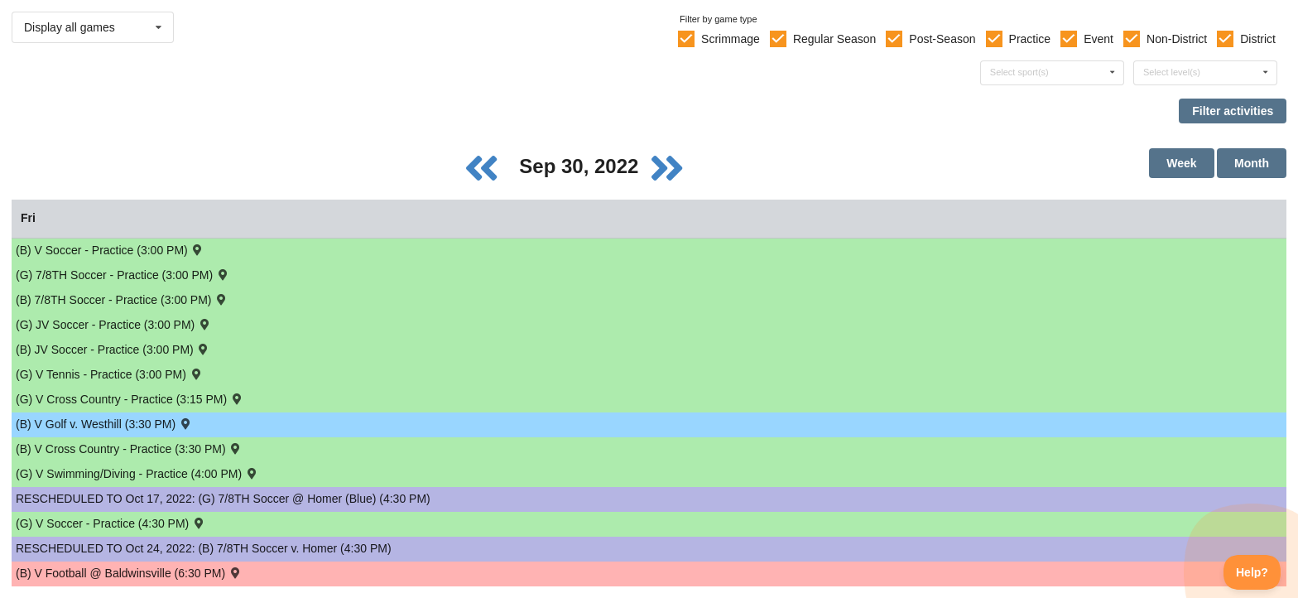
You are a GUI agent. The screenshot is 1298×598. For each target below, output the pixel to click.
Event (1098, 39)
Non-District (1177, 39)
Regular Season (834, 39)
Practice (1030, 39)
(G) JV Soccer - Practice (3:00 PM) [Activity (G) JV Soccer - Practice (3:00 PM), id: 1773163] (114, 324)
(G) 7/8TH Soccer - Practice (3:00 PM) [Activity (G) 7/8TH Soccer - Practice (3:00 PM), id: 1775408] (122, 275)
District (1258, 39)
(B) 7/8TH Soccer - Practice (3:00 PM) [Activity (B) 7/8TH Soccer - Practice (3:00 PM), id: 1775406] (122, 299)
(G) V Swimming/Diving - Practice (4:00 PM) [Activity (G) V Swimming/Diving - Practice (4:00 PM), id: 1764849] (137, 473)
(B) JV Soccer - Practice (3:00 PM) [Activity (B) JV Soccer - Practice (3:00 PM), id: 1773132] (113, 349)
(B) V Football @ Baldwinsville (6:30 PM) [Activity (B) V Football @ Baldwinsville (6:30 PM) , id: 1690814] (129, 573)
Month (1251, 163)
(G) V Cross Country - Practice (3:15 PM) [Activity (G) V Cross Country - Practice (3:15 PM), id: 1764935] (130, 399)
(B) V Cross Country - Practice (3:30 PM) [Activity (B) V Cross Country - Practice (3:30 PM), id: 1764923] (129, 448)
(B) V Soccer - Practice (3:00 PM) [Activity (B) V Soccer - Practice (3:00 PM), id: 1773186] (110, 250)
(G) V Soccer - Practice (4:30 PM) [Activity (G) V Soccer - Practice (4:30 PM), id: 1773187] (111, 523)
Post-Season (942, 39)
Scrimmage (730, 39)
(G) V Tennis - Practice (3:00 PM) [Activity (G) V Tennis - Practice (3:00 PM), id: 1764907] (109, 374)
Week (1181, 163)
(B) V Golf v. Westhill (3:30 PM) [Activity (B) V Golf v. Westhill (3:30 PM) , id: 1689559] (104, 424)
